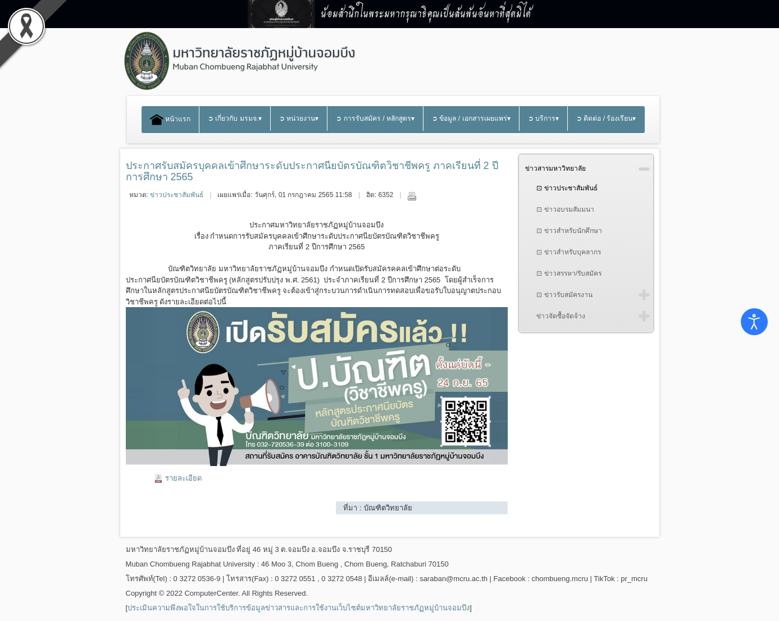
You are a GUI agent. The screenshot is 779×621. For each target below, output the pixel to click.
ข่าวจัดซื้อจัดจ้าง (560, 316)
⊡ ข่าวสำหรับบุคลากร (568, 252)
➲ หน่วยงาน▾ (298, 118)
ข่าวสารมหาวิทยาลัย (555, 168)
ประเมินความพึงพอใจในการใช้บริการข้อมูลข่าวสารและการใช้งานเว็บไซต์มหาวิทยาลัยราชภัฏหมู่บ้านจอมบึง (298, 608)
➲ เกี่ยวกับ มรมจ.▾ (235, 118)
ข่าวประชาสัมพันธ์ (176, 195)
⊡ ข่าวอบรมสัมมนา (565, 209)
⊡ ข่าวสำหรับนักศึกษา (569, 231)
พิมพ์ (411, 195)
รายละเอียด (183, 478)
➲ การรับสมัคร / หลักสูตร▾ (375, 118)
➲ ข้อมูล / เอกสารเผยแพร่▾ (471, 118)
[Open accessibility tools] (754, 321)
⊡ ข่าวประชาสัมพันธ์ (566, 188)
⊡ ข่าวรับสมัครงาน (564, 295)
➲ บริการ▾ (543, 118)
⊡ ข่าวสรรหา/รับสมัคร (569, 273)
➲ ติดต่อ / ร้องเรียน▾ (606, 118)
